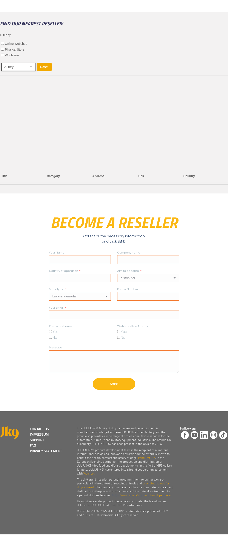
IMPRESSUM (40, 435)
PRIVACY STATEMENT (47, 451)
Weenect (89, 474)
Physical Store (14, 49)
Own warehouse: (61, 326)
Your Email (56, 308)
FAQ (34, 445)
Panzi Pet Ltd (146, 458)
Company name (128, 252)
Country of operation (64, 271)
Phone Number (127, 289)
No (55, 337)
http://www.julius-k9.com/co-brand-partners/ (141, 496)
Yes (56, 331)
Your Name (57, 252)
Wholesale (12, 55)
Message (55, 347)
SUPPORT (38, 440)
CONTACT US (40, 429)
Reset (44, 67)
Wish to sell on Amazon (133, 326)
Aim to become (128, 271)
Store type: (57, 289)
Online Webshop (16, 43)
